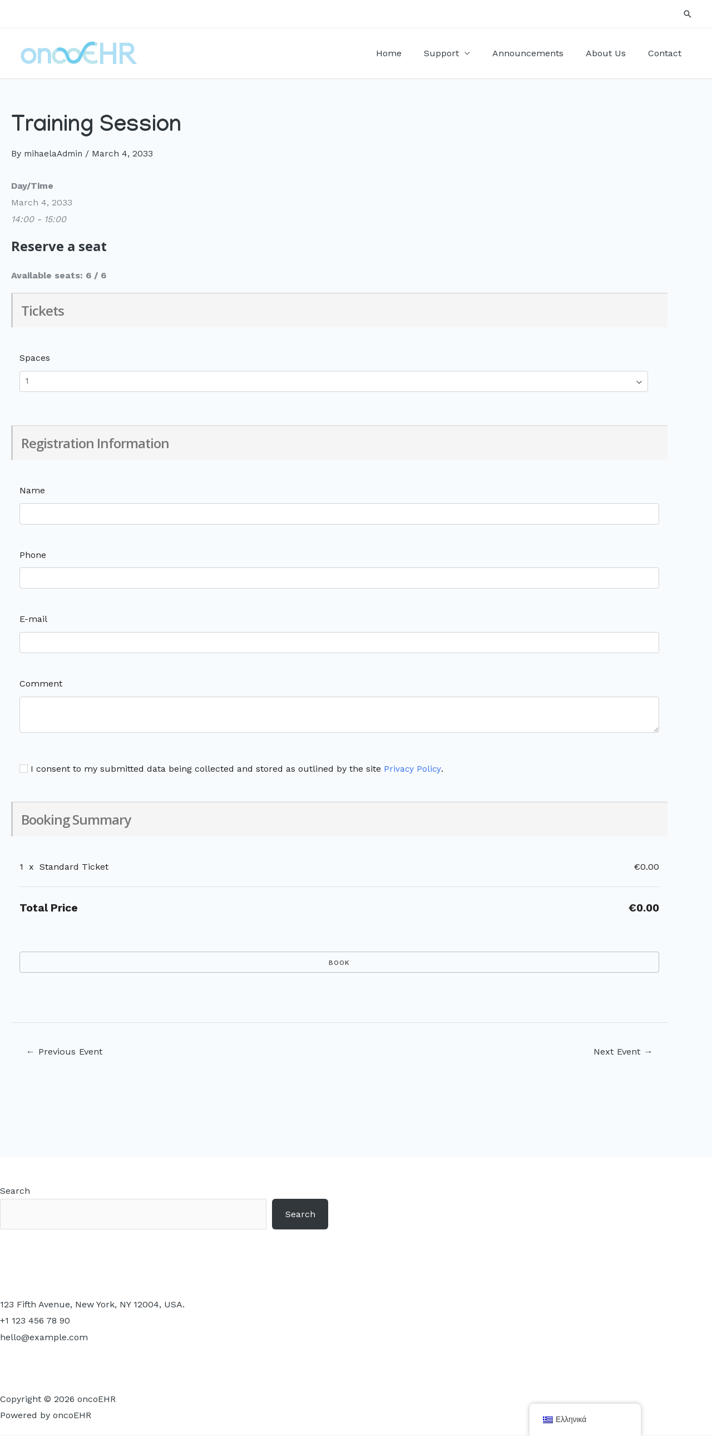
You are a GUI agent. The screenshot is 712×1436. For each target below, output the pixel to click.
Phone (32, 555)
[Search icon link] (688, 14)
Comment (40, 683)
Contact (667, 53)
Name (32, 490)
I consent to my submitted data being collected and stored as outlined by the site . (231, 768)
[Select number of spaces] (333, 381)
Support (456, 53)
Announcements (539, 53)
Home (409, 53)
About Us (612, 53)
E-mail (33, 619)
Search (15, 1191)
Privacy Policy (413, 768)
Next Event (620, 1051)
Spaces (34, 357)
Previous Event (66, 1051)
